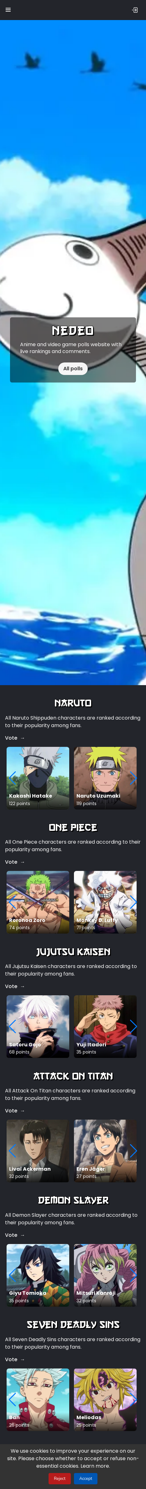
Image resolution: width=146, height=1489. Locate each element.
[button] (8, 8)
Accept (85, 1478)
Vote (11, 738)
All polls (73, 368)
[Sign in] (134, 10)
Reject (59, 1478)
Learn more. (83, 1466)
